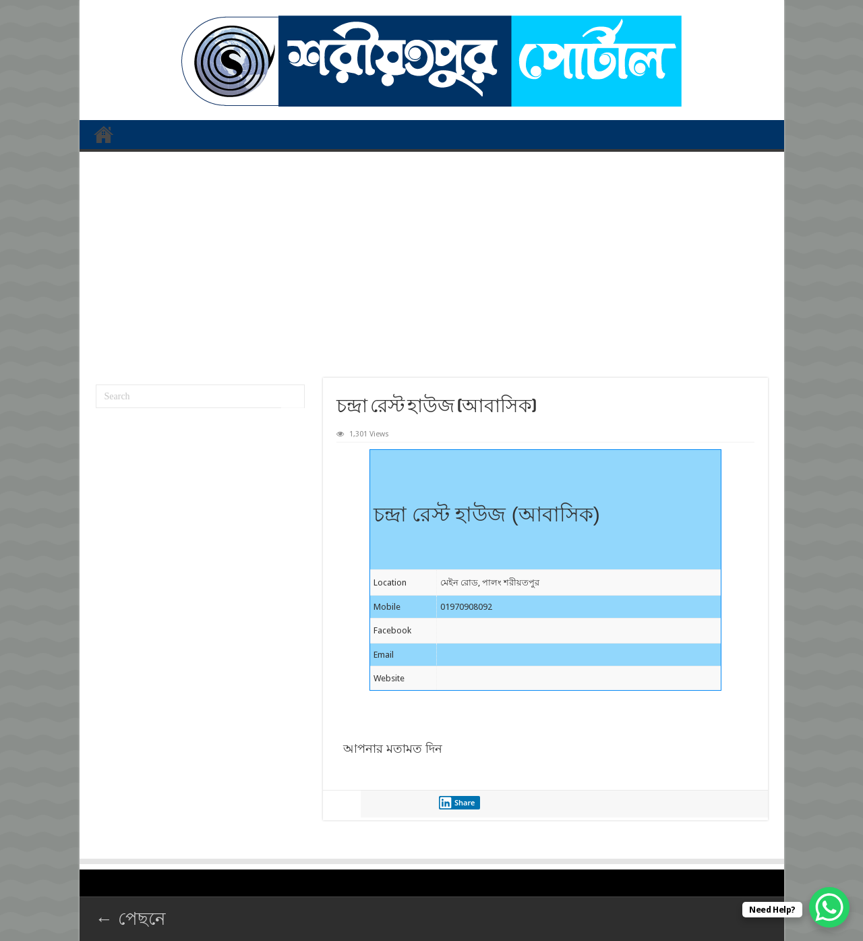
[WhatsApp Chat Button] (829, 907)
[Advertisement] (432, 259)
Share (457, 802)
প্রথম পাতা (103, 134)
